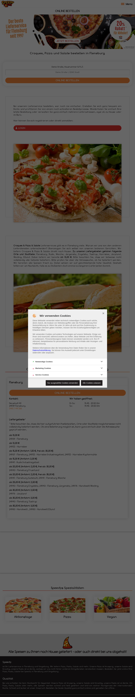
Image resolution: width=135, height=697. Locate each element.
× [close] (103, 313)
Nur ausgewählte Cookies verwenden (62, 383)
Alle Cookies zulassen (92, 383)
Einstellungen (90, 350)
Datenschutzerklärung (42, 350)
